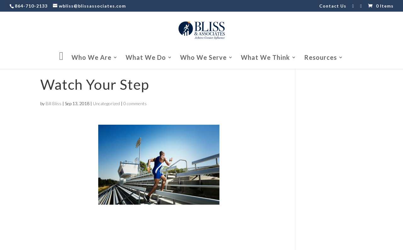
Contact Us (332, 6)
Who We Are (91, 58)
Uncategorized (106, 103)
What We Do (146, 58)
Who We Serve (203, 58)
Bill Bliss (53, 103)
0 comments (135, 103)
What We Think (265, 58)
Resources (320, 58)
